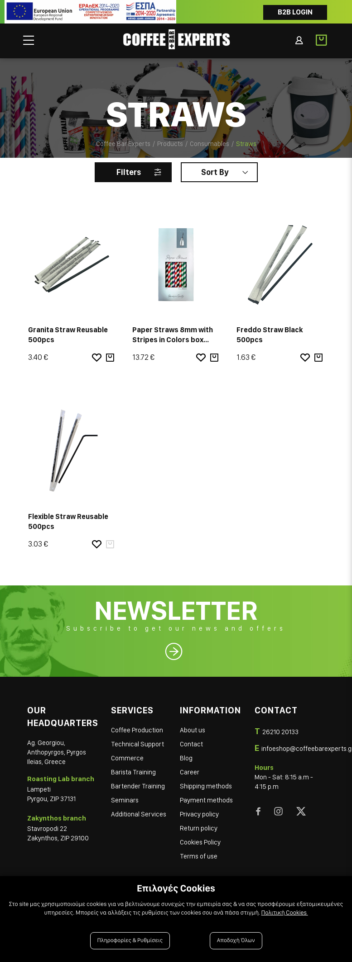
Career (189, 772)
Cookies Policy (200, 842)
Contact (191, 744)
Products (170, 144)
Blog (186, 758)
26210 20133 (280, 732)
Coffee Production (137, 730)
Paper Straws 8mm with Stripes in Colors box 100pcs (172, 339)
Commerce (127, 758)
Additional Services (138, 814)
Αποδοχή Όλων (236, 940)
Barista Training (133, 772)
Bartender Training (138, 786)
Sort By (214, 172)
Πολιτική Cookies (284, 912)
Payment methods (206, 800)
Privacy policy (199, 814)
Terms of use (198, 856)
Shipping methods (206, 786)
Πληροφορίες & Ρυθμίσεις (130, 940)
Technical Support (137, 744)
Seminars (125, 800)
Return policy (198, 828)
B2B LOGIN (295, 12)
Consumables (209, 144)
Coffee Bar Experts (123, 144)
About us (192, 730)
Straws (246, 144)
